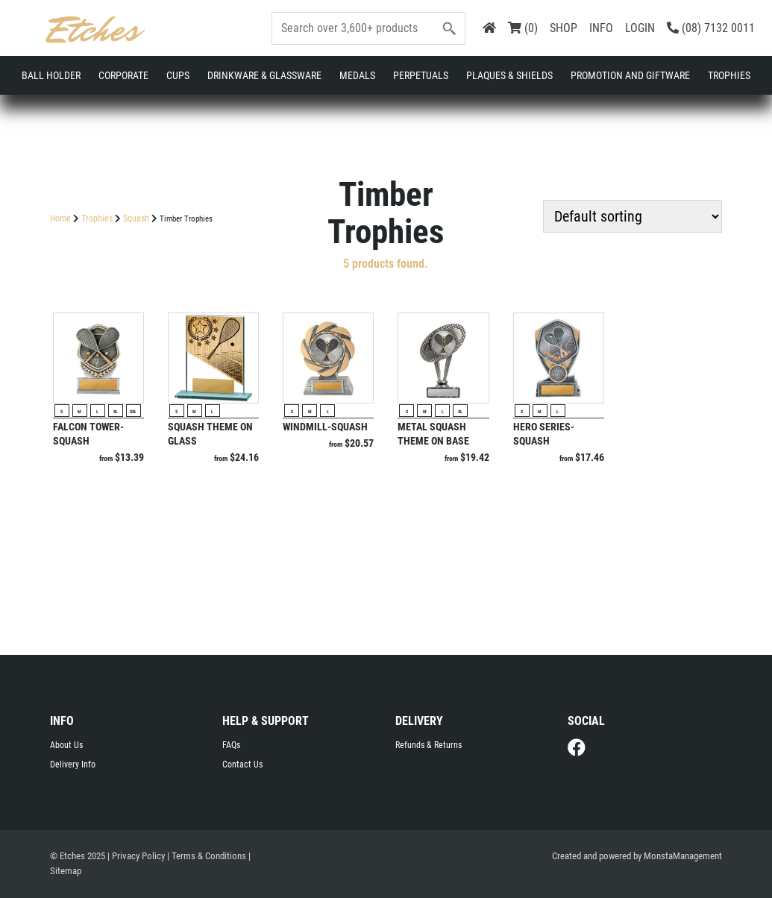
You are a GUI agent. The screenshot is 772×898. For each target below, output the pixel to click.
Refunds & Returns (428, 745)
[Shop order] (632, 216)
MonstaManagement (683, 855)
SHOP (563, 28)
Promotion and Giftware (630, 75)
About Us (66, 745)
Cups (177, 75)
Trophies (729, 75)
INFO (601, 28)
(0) (523, 28)
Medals (357, 75)
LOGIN (640, 28)
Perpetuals (420, 75)
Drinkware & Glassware (264, 75)
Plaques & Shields (509, 75)
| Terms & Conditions (206, 855)
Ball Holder (51, 75)
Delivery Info (72, 764)
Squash (136, 218)
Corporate (123, 75)
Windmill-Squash (325, 427)
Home (60, 218)
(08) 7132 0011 (711, 28)
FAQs (231, 745)
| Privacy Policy (136, 855)
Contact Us (242, 764)
